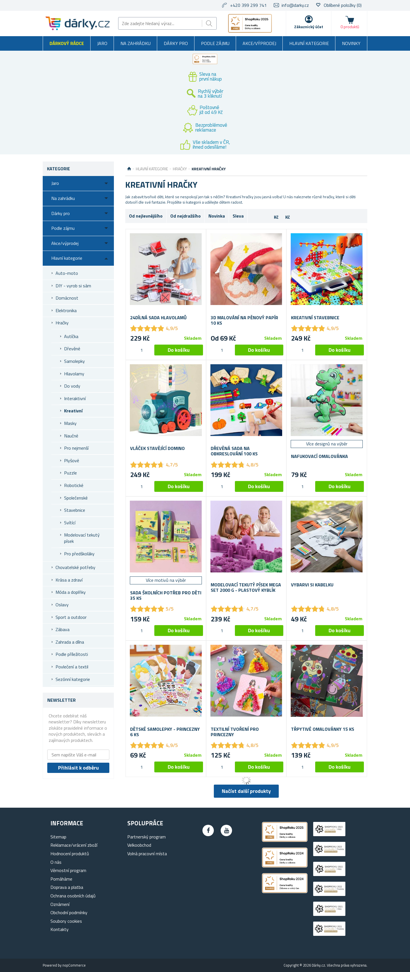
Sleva (238, 215)
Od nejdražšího (185, 215)
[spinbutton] (141, 350)
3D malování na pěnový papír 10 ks (244, 320)
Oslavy (62, 604)
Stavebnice (74, 510)
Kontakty (59, 929)
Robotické (73, 485)
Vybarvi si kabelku (312, 585)
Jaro (102, 43)
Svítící (69, 522)
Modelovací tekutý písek (82, 538)
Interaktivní (75, 398)
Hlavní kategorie (309, 43)
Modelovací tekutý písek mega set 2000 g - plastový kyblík (246, 587)
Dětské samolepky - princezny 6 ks (165, 732)
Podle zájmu (215, 43)
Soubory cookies (66, 921)
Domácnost (67, 297)
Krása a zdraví (69, 579)
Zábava (62, 629)
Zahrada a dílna (70, 642)
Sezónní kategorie (73, 679)
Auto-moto (67, 273)
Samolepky (74, 361)
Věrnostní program (68, 870)
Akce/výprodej (259, 43)
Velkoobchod (139, 845)
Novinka (216, 215)
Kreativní (73, 410)
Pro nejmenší (76, 448)
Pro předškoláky (79, 553)
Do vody (72, 385)
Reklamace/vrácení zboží (73, 845)
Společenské (76, 497)
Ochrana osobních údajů (73, 895)
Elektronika (66, 310)
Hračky (62, 322)
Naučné (71, 435)
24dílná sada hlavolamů (158, 317)
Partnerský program (146, 836)
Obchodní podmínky (68, 912)
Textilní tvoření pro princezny (235, 732)
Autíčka (71, 336)
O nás (56, 862)
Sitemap (58, 836)
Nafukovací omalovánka (319, 456)
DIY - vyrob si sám (73, 285)
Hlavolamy (74, 373)
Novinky (351, 43)
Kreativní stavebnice (315, 317)
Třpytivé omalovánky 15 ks (322, 729)
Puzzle (70, 472)
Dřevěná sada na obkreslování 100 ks (234, 451)
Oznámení (59, 904)
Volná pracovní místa (147, 853)
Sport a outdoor (71, 617)
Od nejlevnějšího (146, 215)
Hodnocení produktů (69, 853)
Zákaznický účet (308, 27)
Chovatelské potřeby (75, 567)
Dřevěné (72, 348)
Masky (70, 423)
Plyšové (71, 460)
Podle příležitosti (72, 654)
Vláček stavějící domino (157, 448)
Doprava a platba (66, 887)
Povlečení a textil (72, 666)
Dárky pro (176, 43)
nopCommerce (74, 965)
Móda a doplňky (71, 592)
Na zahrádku (135, 43)
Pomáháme (61, 878)
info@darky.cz (295, 5)
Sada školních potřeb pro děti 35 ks (165, 595)
